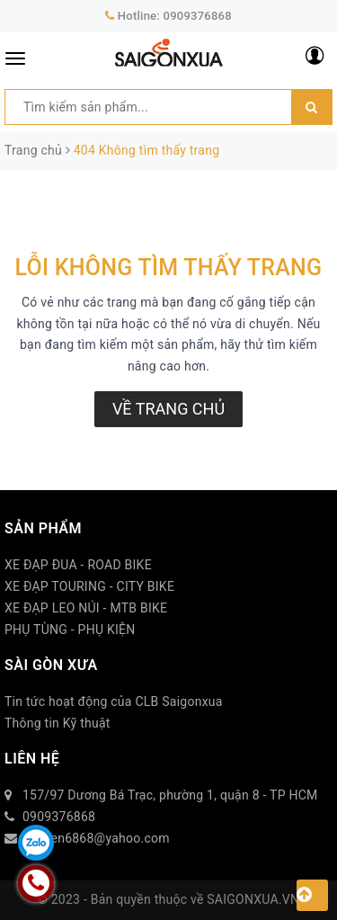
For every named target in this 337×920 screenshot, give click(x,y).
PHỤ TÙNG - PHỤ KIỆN (70, 629)
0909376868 (198, 15)
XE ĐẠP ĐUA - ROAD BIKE (78, 565)
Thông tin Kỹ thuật (57, 723)
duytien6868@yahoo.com (96, 838)
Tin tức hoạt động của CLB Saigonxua (113, 701)
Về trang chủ (168, 408)
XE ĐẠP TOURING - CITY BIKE (89, 586)
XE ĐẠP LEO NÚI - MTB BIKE (85, 608)
